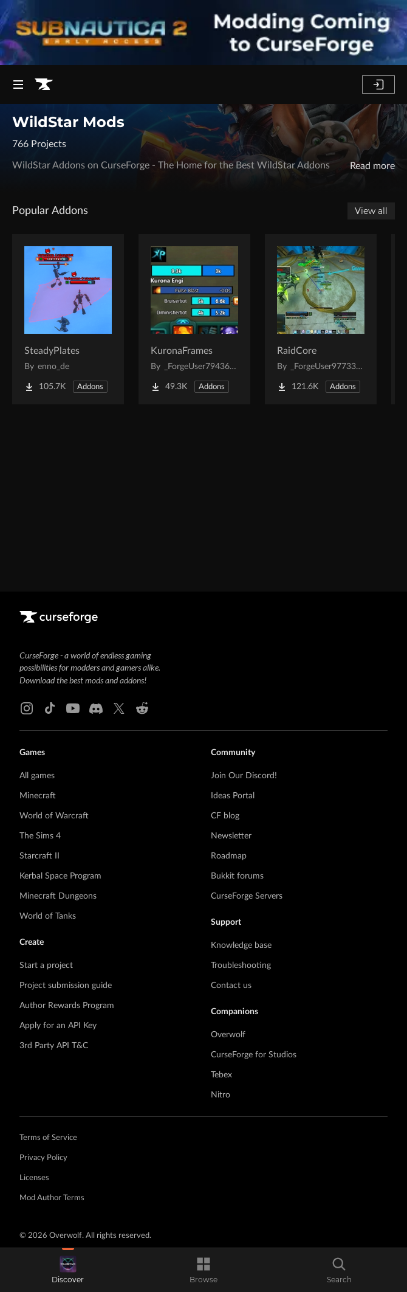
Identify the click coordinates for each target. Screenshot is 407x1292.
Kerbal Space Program (60, 876)
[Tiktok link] (50, 708)
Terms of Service (48, 1138)
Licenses (34, 1178)
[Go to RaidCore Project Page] (321, 319)
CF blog (225, 816)
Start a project (46, 965)
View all (371, 211)
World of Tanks (47, 916)
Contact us (231, 985)
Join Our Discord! (244, 776)
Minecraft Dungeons (58, 896)
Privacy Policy (43, 1158)
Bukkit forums (237, 876)
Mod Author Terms (51, 1198)
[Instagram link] (26, 708)
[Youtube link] (73, 708)
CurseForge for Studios (253, 1055)
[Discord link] (96, 708)
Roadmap (229, 856)
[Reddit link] (142, 708)
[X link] (119, 708)
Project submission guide (65, 985)
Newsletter (231, 836)
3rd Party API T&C (53, 1046)
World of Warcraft (54, 816)
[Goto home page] (43, 84)
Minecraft (37, 796)
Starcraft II (39, 856)
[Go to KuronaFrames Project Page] (194, 319)
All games (37, 776)
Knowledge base (241, 945)
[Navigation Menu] (18, 84)
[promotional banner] (203, 32)
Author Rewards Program (66, 1005)
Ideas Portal (233, 796)
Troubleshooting (241, 965)
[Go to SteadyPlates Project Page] (68, 319)
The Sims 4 (40, 836)
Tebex (221, 1075)
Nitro (220, 1095)
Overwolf (228, 1035)
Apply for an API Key (58, 1025)
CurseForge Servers (246, 896)
